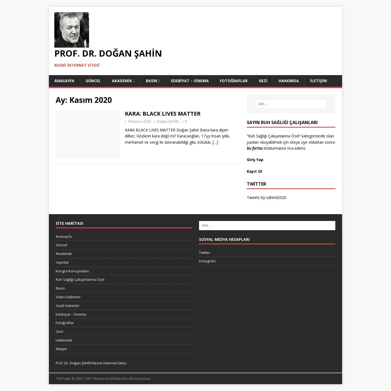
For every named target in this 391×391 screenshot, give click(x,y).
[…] (215, 142)
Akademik (122, 80)
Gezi (263, 80)
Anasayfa (64, 80)
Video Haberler (68, 296)
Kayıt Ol (254, 171)
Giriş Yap (255, 159)
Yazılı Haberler (68, 305)
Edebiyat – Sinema (190, 80)
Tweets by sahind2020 (266, 197)
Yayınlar (62, 262)
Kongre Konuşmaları (72, 271)
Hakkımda (289, 80)
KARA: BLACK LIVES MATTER (163, 113)
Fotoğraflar (234, 80)
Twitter (204, 252)
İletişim (318, 80)
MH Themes (95, 378)
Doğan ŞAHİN (168, 121)
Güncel (93, 80)
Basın (151, 80)
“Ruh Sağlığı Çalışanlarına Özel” (274, 135)
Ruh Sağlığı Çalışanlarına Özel (80, 279)
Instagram (207, 260)
